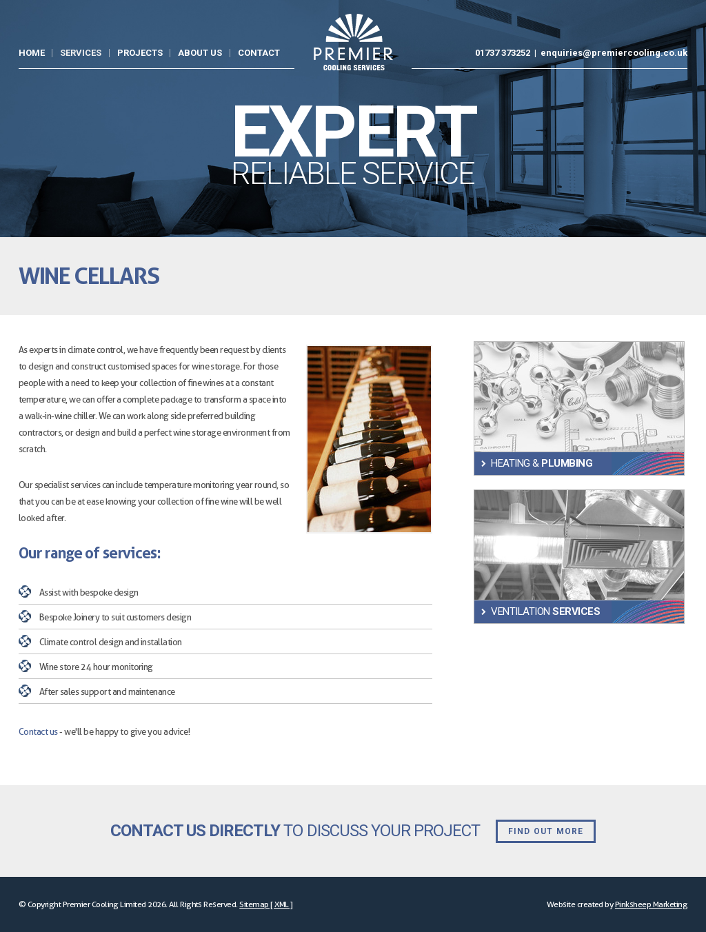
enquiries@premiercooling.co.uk (614, 53)
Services (80, 53)
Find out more (546, 831)
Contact (259, 53)
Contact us (38, 731)
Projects (140, 53)
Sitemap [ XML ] (265, 904)
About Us (200, 53)
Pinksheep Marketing (651, 904)
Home (32, 53)
